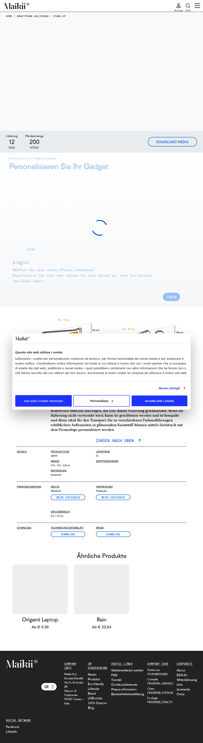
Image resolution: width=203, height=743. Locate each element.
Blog (91, 708)
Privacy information (124, 689)
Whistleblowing (187, 680)
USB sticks (95, 698)
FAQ (114, 675)
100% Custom (97, 703)
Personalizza (101, 400)
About (181, 670)
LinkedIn (11, 731)
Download (68, 534)
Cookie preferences (124, 684)
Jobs (180, 684)
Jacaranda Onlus (183, 691)
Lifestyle (93, 689)
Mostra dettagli (169, 388)
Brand (92, 693)
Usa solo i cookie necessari (43, 400)
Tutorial (116, 680)
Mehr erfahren (68, 497)
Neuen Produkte (94, 676)
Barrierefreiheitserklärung (127, 694)
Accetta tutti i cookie (159, 400)
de (49, 687)
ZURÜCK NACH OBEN (116, 440)
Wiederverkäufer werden (127, 670)
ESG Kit (182, 675)
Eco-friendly (96, 684)
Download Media (172, 142)
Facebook (12, 727)
